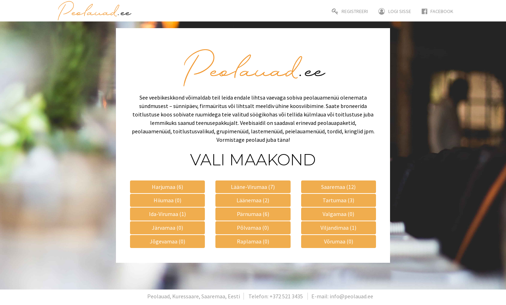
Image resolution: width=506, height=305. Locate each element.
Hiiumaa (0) (167, 200)
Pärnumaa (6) (253, 213)
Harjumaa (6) (167, 186)
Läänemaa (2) (252, 200)
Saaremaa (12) (338, 186)
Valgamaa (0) (338, 213)
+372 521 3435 (286, 296)
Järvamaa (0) (167, 227)
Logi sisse (394, 11)
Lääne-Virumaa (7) (253, 186)
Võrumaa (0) (338, 241)
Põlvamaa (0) (253, 227)
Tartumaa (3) (338, 200)
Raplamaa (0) (253, 241)
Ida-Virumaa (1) (167, 213)
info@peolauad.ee (351, 296)
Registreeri (350, 11)
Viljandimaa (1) (338, 227)
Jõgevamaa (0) (167, 241)
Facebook (437, 11)
